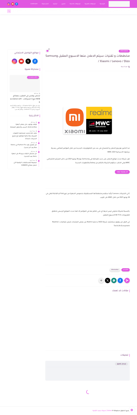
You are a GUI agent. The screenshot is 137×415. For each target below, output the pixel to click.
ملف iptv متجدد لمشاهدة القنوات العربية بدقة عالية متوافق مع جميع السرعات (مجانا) (24, 136)
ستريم (95, 11)
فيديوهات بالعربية (90, 4)
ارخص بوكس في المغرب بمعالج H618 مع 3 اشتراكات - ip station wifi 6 (25, 99)
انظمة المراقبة (51, 11)
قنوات (102, 11)
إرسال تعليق (121, 364)
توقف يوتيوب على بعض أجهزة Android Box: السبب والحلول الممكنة (23, 126)
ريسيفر (108, 11)
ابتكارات (33, 11)
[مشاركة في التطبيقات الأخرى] (101, 280)
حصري (63, 4)
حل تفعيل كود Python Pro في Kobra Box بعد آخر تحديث (24, 146)
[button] (120, 280)
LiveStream (34, 4)
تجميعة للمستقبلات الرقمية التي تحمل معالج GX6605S (25, 164)
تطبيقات (41, 11)
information (124, 51)
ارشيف (55, 4)
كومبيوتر (62, 11)
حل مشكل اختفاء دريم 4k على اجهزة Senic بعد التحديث (24, 155)
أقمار (90, 11)
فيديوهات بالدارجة (75, 4)
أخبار (128, 11)
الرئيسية (102, 4)
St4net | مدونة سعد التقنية (102, 411)
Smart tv (82, 11)
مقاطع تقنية (17, 11)
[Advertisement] (68, 33)
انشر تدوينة (45, 4)
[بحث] (9, 11)
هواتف (69, 11)
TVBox (75, 11)
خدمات (26, 11)
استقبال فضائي (119, 11)
